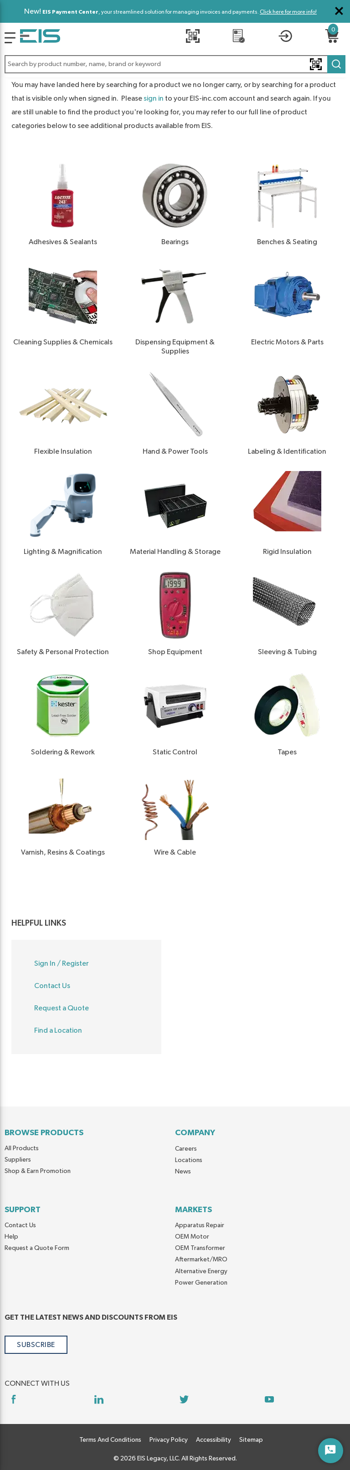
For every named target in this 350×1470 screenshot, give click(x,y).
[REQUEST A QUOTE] (239, 37)
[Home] (40, 38)
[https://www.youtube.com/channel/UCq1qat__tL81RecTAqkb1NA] (269, 1399)
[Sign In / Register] (285, 37)
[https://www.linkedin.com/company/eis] (99, 1399)
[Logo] (10, 37)
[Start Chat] (330, 1450)
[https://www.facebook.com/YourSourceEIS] (13, 1399)
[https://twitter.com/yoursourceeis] (184, 1399)
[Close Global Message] (339, 11)
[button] (175, 64)
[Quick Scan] (192, 37)
